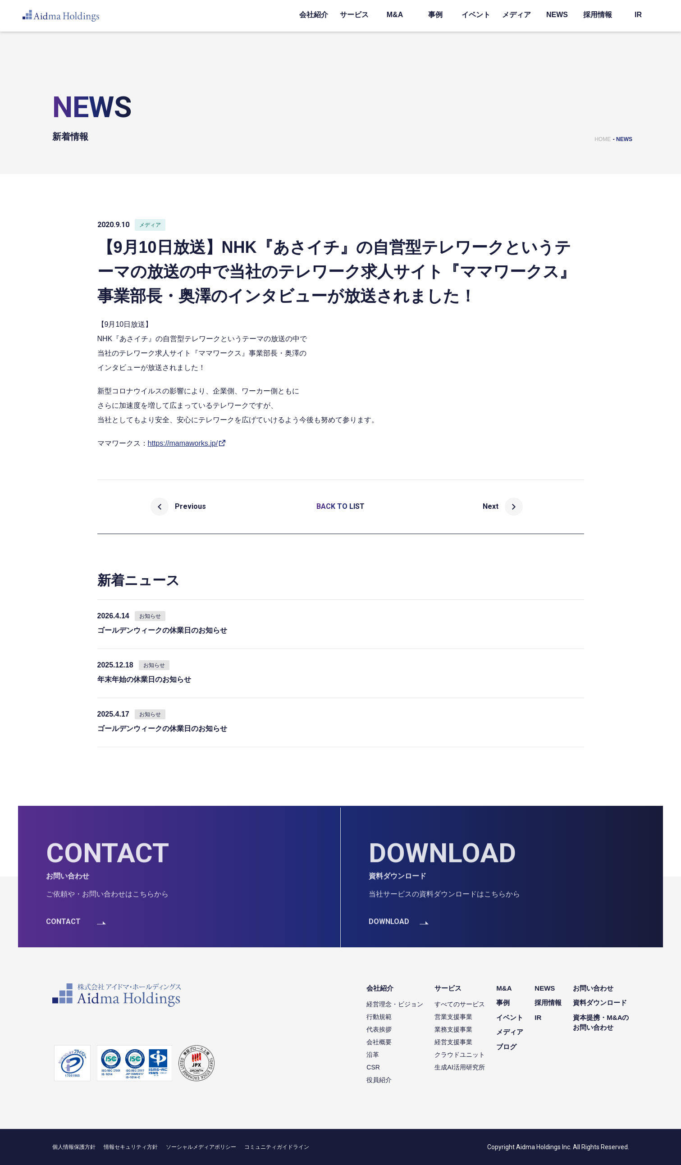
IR (638, 14)
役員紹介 (379, 1079)
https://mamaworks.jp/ (183, 443)
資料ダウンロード (600, 1002)
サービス (354, 14)
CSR (373, 1067)
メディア (516, 14)
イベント (476, 14)
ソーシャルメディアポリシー (201, 1147)
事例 (435, 14)
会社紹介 (313, 14)
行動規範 (379, 1016)
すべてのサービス (459, 1004)
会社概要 (379, 1042)
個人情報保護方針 (74, 1147)
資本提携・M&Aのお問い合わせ (601, 1023)
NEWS (557, 14)
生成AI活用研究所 (459, 1067)
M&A (395, 14)
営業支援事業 (453, 1016)
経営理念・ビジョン (394, 1004)
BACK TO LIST (340, 506)
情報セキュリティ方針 (131, 1147)
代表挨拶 (379, 1029)
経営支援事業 (453, 1042)
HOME (602, 139)
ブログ (506, 1047)
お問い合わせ (593, 988)
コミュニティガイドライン (276, 1147)
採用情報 (597, 14)
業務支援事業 (453, 1029)
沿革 (372, 1054)
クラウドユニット (459, 1054)
